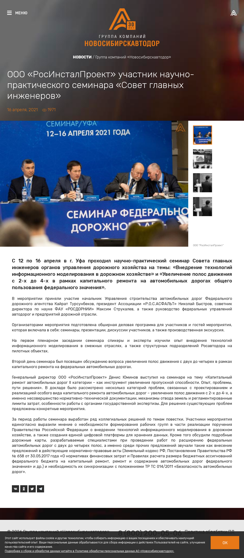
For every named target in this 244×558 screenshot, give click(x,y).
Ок (225, 543)
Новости (82, 57)
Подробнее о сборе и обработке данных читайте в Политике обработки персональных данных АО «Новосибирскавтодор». (89, 551)
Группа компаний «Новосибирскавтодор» (133, 57)
